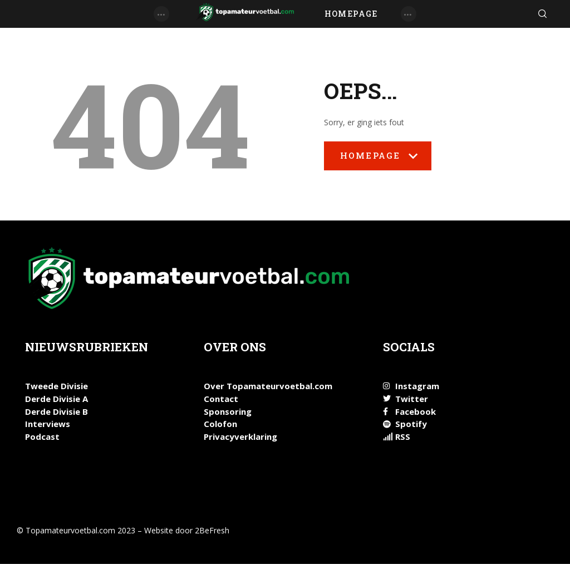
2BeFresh (212, 530)
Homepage (377, 160)
